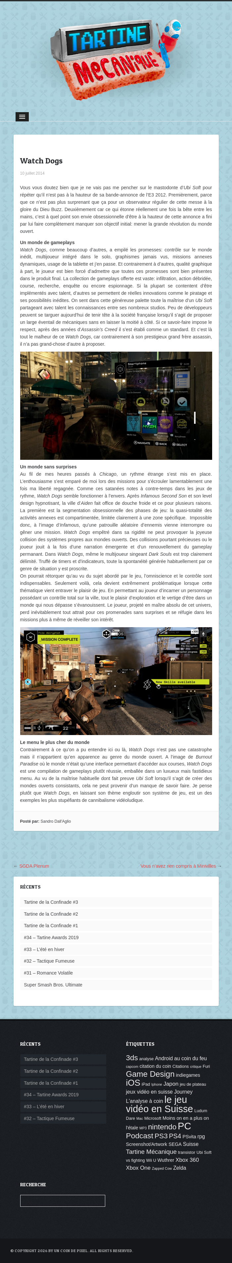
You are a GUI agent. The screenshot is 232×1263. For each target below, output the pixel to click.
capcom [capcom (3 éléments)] (132, 1066)
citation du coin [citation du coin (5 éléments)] (155, 1066)
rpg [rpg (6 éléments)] (201, 1136)
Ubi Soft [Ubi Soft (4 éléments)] (204, 1152)
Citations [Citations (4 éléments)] (180, 1066)
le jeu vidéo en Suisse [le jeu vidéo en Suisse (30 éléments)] (159, 1104)
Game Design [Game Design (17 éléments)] (150, 1073)
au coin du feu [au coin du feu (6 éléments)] (190, 1058)
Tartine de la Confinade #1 (51, 925)
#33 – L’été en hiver (44, 949)
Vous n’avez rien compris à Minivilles (178, 866)
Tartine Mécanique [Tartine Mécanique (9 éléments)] (151, 1151)
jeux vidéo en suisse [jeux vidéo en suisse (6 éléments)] (149, 1092)
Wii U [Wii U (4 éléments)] (151, 1160)
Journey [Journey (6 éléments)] (183, 1092)
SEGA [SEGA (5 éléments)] (175, 1144)
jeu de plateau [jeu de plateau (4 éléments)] (193, 1084)
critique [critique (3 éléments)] (195, 1066)
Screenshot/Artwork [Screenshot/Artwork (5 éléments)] (146, 1144)
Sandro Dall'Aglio (56, 821)
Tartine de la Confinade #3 (51, 902)
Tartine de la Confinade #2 (51, 914)
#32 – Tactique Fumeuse (49, 961)
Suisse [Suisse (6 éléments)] (191, 1144)
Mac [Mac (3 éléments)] (139, 1118)
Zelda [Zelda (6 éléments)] (179, 1168)
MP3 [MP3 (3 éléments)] (143, 1128)
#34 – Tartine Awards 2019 (51, 937)
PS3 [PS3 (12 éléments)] (161, 1136)
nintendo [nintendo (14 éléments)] (162, 1127)
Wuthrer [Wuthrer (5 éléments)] (166, 1160)
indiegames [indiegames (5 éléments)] (188, 1075)
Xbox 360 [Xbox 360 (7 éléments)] (187, 1160)
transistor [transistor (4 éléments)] (186, 1152)
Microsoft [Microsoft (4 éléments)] (152, 1118)
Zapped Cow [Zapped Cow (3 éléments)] (162, 1168)
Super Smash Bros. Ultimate (53, 984)
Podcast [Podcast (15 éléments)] (140, 1135)
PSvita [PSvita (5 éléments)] (189, 1136)
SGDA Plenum (34, 866)
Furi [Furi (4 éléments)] (206, 1066)
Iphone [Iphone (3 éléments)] (156, 1084)
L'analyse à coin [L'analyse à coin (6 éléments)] (144, 1101)
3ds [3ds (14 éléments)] (132, 1058)
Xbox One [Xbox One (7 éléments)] (138, 1168)
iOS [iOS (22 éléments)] (133, 1083)
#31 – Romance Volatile (48, 973)
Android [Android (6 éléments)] (164, 1058)
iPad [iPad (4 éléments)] (146, 1084)
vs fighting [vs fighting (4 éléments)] (135, 1160)
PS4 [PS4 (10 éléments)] (175, 1136)
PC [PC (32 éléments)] (184, 1125)
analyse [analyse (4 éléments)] (146, 1059)
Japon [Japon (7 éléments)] (171, 1084)
